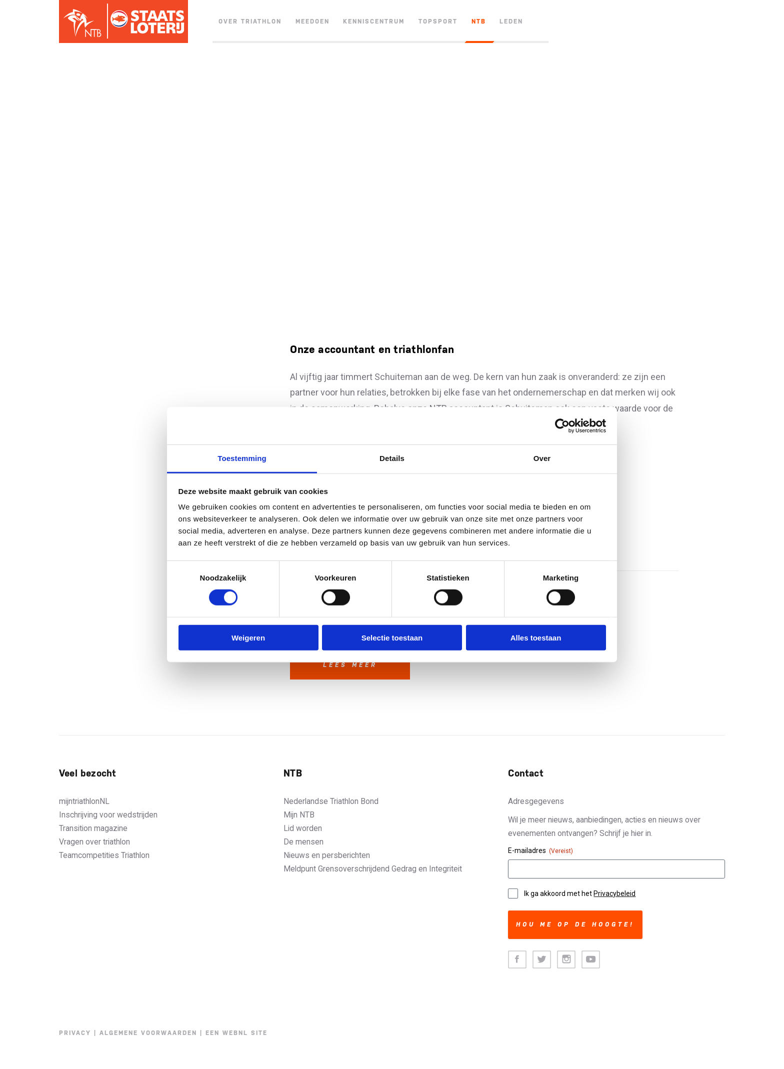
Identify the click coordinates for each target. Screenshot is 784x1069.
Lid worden (303, 828)
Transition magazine (93, 828)
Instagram (566, 959)
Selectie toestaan (392, 638)
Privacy (75, 1033)
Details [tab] (392, 458)
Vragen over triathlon (94, 841)
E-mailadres (540, 851)
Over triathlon (250, 21)
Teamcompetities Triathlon (104, 855)
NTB (479, 21)
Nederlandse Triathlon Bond (331, 801)
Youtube (591, 959)
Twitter (541, 959)
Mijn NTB (299, 815)
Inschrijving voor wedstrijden (108, 815)
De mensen (304, 841)
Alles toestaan (536, 638)
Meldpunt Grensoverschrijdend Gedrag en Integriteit (373, 869)
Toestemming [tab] (242, 458)
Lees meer (350, 665)
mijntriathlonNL (84, 801)
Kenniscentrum (373, 21)
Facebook (517, 959)
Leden (511, 21)
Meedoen (313, 21)
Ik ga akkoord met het (580, 894)
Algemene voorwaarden (148, 1033)
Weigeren (248, 638)
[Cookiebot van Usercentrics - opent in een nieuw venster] (562, 425)
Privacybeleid (615, 894)
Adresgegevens (536, 801)
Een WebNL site (237, 1033)
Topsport (438, 21)
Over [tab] (542, 458)
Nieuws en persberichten (327, 855)
